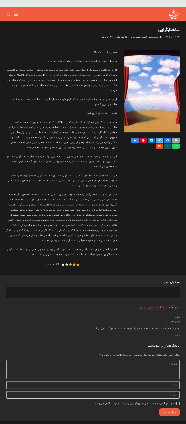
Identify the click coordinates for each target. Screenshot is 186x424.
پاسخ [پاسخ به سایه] (177, 335)
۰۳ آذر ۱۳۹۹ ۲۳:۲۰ (172, 322)
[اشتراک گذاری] (167, 140)
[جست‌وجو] (8, 14)
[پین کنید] (143, 140)
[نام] (93, 387)
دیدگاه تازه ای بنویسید (152, 307)
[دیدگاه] (93, 370)
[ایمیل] (93, 397)
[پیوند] (168, 14)
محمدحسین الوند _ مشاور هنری (145, 37)
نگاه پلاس (120, 37)
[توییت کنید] (159, 140)
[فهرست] (16, 14)
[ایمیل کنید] (176, 140)
